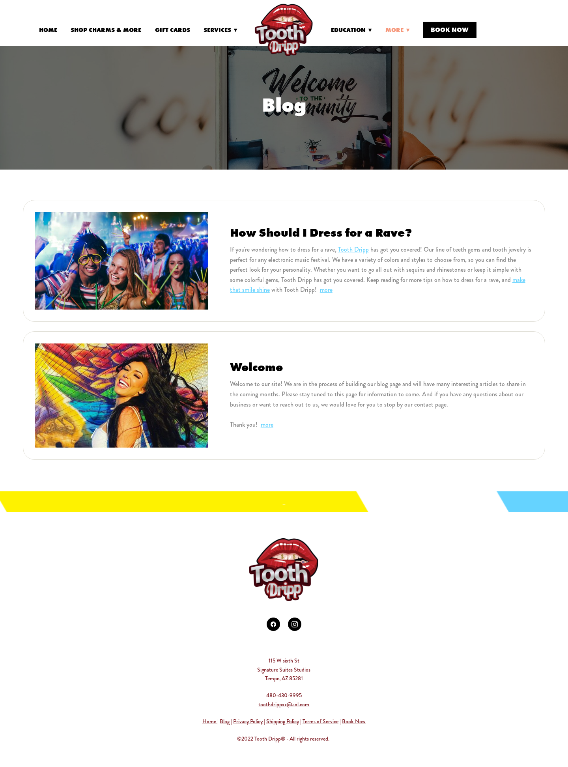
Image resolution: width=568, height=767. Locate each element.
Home (48, 30)
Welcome (256, 367)
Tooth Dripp (353, 249)
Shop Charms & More (106, 30)
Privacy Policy (248, 721)
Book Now (450, 30)
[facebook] (273, 624)
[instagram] (294, 624)
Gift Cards (172, 30)
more (326, 289)
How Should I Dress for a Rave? (321, 232)
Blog (225, 721)
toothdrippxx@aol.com (283, 704)
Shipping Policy (282, 721)
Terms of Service (320, 721)
